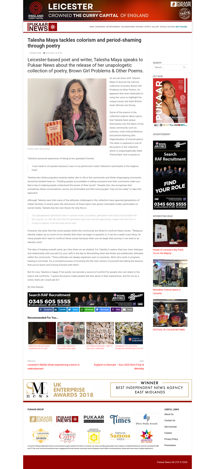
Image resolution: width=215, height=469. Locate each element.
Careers (168, 433)
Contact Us (169, 420)
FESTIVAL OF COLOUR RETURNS (169, 329)
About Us (168, 414)
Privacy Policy (171, 439)
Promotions (170, 445)
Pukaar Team (34, 53)
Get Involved (170, 426)
